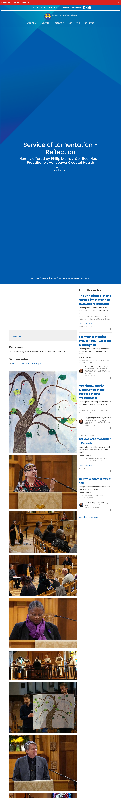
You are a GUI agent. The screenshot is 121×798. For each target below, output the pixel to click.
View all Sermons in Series (89, 517)
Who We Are (33, 23)
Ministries (47, 23)
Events (79, 23)
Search (35, 7)
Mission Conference (21, 2)
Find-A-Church (46, 7)
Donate (66, 7)
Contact (57, 7)
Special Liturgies (49, 278)
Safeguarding (76, 7)
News (71, 23)
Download (17, 336)
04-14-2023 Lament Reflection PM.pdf (25, 363)
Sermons (35, 278)
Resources (61, 23)
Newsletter (89, 23)
